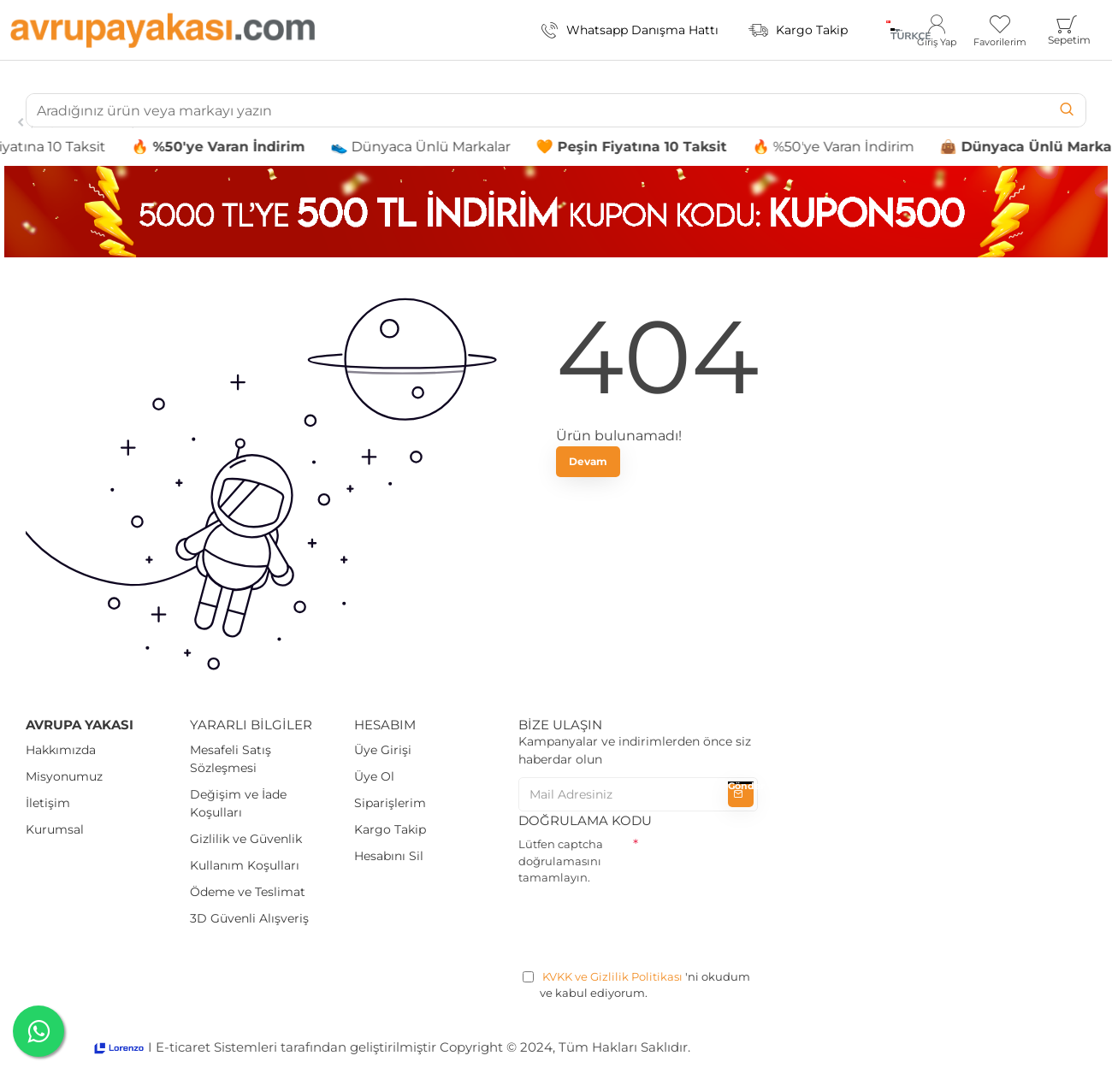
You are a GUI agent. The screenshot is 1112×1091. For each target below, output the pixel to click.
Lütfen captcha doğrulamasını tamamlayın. (560, 860)
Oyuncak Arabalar (84, 122)
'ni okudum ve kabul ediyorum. (636, 984)
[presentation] (648, 924)
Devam (588, 461)
